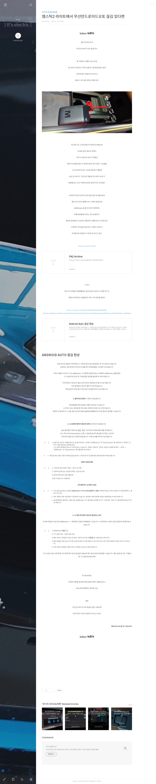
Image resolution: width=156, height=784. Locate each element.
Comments (57, 737)
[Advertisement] (96, 663)
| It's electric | (18, 25)
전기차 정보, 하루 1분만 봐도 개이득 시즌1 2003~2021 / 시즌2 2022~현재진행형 (81, 750)
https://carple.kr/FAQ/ (96, 246)
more (139, 705)
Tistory (108, 781)
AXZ (95, 781)
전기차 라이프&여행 (58, 12)
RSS (22, 779)
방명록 (13, 779)
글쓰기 (4, 779)
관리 (31, 779)
